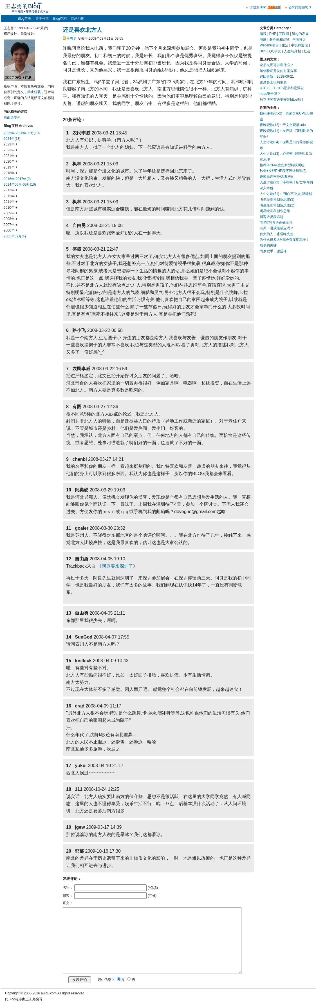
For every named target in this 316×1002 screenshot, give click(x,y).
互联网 (284, 34)
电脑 (263, 40)
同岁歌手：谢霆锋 (273, 251)
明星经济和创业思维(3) (277, 199)
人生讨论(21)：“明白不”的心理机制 (286, 194)
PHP (272, 34)
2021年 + (10, 156)
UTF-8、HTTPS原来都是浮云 (282, 88)
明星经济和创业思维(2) (277, 205)
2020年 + (10, 161)
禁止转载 (34, 92)
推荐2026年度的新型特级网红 (282, 165)
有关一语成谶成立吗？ (276, 228)
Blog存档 (60, 19)
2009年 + (10, 213)
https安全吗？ (270, 94)
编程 (263, 34)
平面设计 (299, 40)
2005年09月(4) (15, 236)
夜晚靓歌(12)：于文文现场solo (283, 125)
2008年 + (10, 219)
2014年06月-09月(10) (20, 185)
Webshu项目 (269, 45)
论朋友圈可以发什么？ (276, 65)
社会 (307, 51)
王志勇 (71, 39)
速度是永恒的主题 (273, 82)
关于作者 (42, 19)
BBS (263, 51)
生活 (285, 45)
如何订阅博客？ (300, 8)
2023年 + (10, 144)
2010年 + (10, 208)
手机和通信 (299, 45)
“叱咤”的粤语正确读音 (276, 222)
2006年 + (10, 230)
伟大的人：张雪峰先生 (276, 234)
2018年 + (10, 173)
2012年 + (10, 196)
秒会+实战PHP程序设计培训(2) (283, 171)
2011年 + (10, 202)
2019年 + (10, 167)
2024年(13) (12, 139)
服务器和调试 (279, 40)
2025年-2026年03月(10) (22, 133)
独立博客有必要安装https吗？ (282, 100)
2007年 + (10, 225)
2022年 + (10, 150)
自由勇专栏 (12, 118)
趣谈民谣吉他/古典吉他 (277, 177)
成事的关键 (268, 245)
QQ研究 (275, 51)
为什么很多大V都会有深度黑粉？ (284, 240)
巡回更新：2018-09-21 (277, 76)
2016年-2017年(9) (17, 179)
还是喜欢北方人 (82, 30)
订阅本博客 (257, 8)
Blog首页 (24, 19)
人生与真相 (292, 51)
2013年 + (10, 190)
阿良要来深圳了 (117, 566)
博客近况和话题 (271, 217)
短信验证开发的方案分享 (278, 71)
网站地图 (77, 19)
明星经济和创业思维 (275, 211)
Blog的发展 (300, 34)
